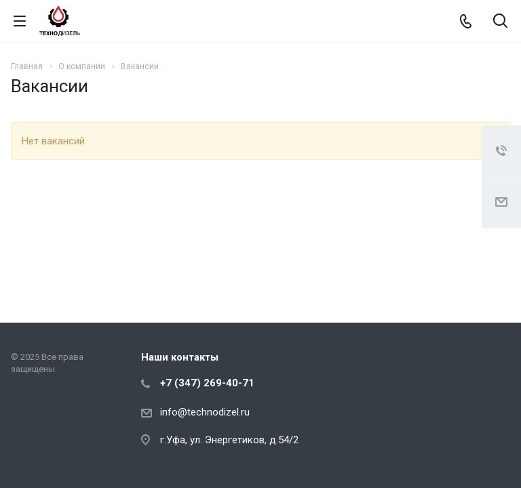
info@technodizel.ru (205, 412)
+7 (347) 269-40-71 (207, 383)
